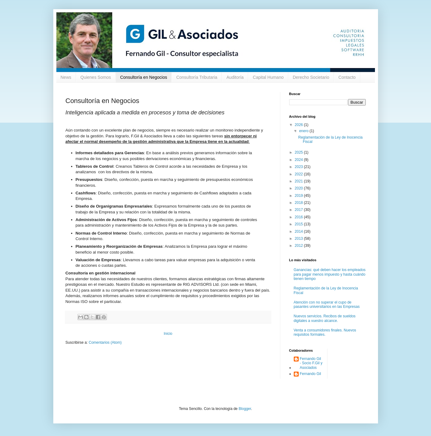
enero (304, 131)
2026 (299, 125)
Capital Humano (268, 77)
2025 (299, 152)
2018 (299, 203)
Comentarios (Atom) (105, 342)
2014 (299, 231)
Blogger (245, 409)
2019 (299, 195)
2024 (299, 160)
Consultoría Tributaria (196, 77)
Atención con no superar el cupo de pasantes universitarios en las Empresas (327, 304)
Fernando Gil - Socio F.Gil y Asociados (311, 363)
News (66, 77)
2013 (299, 238)
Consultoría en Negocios (143, 77)
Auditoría (235, 77)
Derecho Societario (311, 77)
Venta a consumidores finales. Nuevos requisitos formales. (325, 332)
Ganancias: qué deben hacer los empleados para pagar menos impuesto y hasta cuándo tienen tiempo (330, 274)
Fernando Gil (310, 374)
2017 (299, 210)
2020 (299, 188)
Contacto (347, 77)
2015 (299, 224)
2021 (299, 181)
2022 (299, 174)
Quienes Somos (96, 77)
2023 (299, 167)
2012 (299, 245)
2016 (299, 217)
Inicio (168, 333)
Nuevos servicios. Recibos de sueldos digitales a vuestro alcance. (325, 318)
